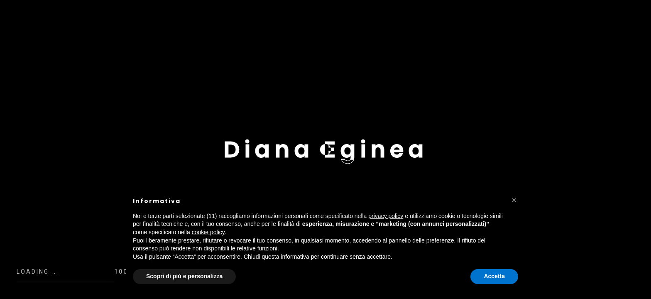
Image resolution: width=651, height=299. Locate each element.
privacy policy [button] (385, 216)
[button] (514, 200)
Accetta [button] (494, 276)
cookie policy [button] (208, 232)
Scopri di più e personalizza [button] (184, 276)
